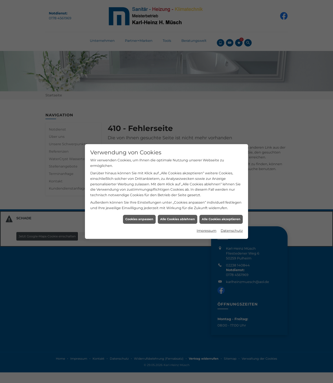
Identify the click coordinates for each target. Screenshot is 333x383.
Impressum (206, 219)
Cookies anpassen (139, 208)
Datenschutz (232, 219)
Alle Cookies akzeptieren (221, 208)
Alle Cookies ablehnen (177, 208)
